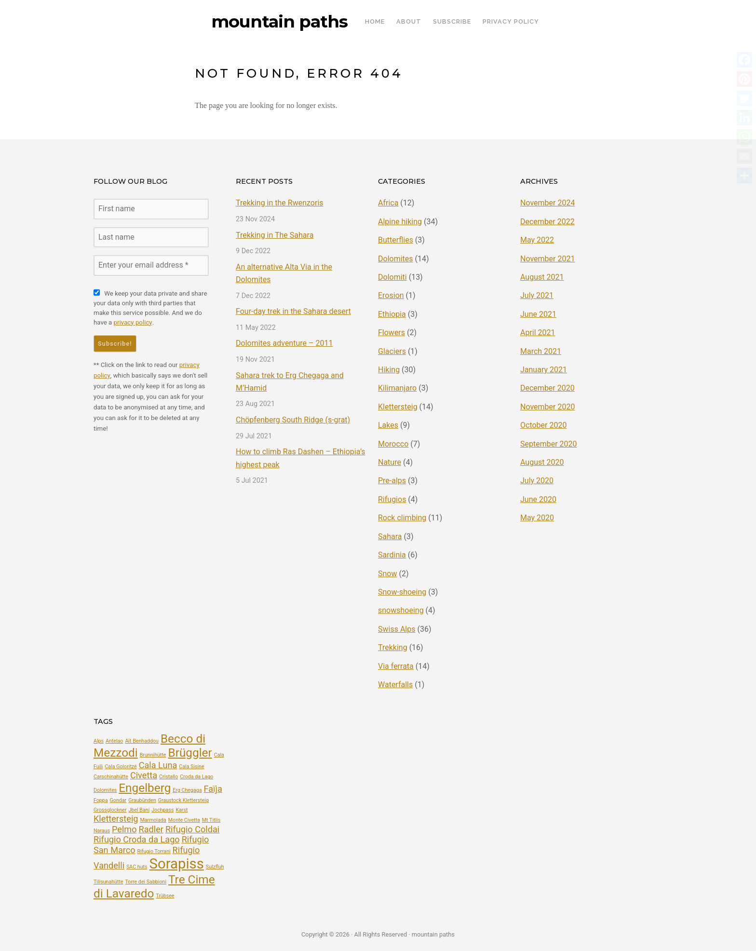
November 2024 (547, 202)
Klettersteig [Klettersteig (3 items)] (116, 818)
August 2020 (542, 462)
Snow (387, 573)
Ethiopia (392, 314)
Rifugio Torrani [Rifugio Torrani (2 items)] (154, 851)
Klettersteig (398, 406)
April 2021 (537, 332)
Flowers (391, 332)
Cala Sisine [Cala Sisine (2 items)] (191, 766)
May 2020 (537, 517)
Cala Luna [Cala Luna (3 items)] (158, 765)
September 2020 (548, 443)
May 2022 (537, 240)
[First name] (151, 209)
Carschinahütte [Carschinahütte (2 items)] (111, 777)
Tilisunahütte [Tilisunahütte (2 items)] (108, 882)
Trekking (392, 647)
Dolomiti (392, 277)
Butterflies (395, 240)
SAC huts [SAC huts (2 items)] (137, 866)
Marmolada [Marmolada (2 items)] (153, 819)
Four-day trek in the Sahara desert (293, 311)
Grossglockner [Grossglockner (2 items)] (110, 809)
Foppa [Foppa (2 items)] (101, 800)
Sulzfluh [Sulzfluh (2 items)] (215, 866)
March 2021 (540, 351)
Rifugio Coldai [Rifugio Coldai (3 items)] (192, 829)
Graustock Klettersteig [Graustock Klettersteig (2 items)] (183, 800)
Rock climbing (402, 517)
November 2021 (547, 258)
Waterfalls (395, 684)
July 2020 (537, 480)
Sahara (390, 536)
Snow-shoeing (402, 592)
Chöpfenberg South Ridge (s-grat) (293, 419)
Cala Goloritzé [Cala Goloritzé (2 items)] (120, 766)
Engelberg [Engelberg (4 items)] (145, 788)
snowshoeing (401, 610)
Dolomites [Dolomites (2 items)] (105, 790)
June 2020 (538, 499)
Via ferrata (396, 665)
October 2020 (543, 425)
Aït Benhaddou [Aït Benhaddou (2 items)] (142, 741)
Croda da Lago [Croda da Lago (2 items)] (196, 777)
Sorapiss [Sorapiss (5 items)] (176, 863)
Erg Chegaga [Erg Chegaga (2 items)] (187, 790)
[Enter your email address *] (151, 265)
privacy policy (133, 322)
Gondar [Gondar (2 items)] (118, 800)
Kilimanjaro (397, 388)
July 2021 (537, 295)
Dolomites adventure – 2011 (284, 343)
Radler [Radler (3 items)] (151, 829)
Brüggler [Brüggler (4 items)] (190, 753)
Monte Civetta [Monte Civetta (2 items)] (184, 819)
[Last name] (151, 237)
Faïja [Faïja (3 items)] (213, 789)
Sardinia (392, 554)
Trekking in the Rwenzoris (280, 202)
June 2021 (538, 314)
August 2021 (542, 277)
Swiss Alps (396, 628)
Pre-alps (392, 480)
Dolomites (395, 258)
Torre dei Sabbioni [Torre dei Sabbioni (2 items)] (145, 882)
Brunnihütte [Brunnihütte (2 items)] (153, 755)
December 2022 (547, 221)
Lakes (388, 425)
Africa (388, 202)
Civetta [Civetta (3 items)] (143, 775)
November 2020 (547, 406)
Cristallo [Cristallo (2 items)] (168, 777)
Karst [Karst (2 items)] (182, 809)
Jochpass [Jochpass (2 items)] (162, 809)
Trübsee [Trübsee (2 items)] (165, 896)
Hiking (389, 369)
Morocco (393, 443)
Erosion (391, 295)
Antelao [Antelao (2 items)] (114, 741)
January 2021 (543, 369)
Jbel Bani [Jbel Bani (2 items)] (139, 809)
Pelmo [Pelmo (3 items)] (124, 829)
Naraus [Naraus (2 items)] (102, 830)
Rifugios (392, 499)
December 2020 (547, 388)
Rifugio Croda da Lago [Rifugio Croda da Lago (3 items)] (137, 839)
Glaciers (392, 351)
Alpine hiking (400, 221)
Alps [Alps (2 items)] (99, 741)
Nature (389, 462)
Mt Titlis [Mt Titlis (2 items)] (211, 819)
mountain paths (279, 22)
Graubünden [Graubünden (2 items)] (142, 800)
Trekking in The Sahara (274, 235)
